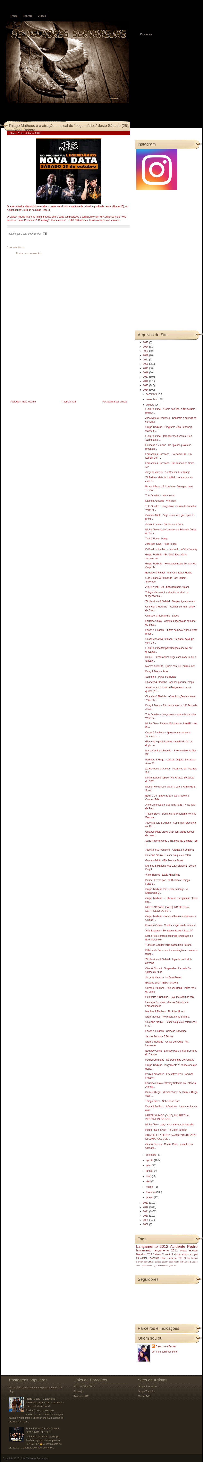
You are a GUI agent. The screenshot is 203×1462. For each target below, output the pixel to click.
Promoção (152, 1265)
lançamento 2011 (166, 1250)
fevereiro (151, 1192)
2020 (146, 363)
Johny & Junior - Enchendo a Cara (164, 524)
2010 (146, 1215)
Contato (27, 15)
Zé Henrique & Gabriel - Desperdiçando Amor (170, 601)
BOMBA (139, 1262)
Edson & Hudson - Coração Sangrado (165, 1031)
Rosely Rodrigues (165, 1265)
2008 (146, 1224)
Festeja (139, 1265)
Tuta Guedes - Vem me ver (160, 495)
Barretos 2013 (144, 1254)
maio (149, 1176)
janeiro (150, 1197)
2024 (146, 346)
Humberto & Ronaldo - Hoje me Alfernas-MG (169, 997)
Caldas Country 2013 (164, 1262)
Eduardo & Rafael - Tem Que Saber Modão (168, 572)
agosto (150, 1160)
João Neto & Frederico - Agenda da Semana (169, 849)
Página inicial (69, 401)
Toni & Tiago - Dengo (156, 538)
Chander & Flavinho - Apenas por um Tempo (169, 682)
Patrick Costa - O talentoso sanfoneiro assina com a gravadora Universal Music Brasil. (45, 1402)
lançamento (143, 1250)
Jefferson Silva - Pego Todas (160, 543)
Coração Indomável (173, 1254)
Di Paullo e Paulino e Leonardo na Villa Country (171, 549)
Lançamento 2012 (152, 1246)
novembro (152, 399)
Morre (188, 1254)
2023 (146, 351)
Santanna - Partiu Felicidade (160, 676)
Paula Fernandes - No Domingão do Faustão (169, 1059)
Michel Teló (144, 1396)
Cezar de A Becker (166, 1346)
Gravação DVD (175, 1258)
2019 (146, 368)
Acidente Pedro (183, 1246)
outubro (150, 404)
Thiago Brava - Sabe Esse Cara (162, 1101)
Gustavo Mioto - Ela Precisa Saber (164, 860)
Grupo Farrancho (147, 1386)
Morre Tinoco (191, 1258)
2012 (146, 1207)
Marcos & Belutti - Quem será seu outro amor (170, 666)
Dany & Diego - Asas (156, 671)
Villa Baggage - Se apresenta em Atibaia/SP (169, 930)
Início (14, 15)
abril (148, 1181)
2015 (146, 385)
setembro (151, 1154)
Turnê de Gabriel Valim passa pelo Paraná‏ (168, 945)
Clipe (163, 1258)
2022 (146, 355)
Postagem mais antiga (114, 401)
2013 (146, 1202)
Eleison (157, 1254)
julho (149, 1165)
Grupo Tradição (146, 1391)
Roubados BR (81, 1396)
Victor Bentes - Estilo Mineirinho (162, 874)
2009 (146, 1220)
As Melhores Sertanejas (36, 1458)
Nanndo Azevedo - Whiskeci (160, 500)
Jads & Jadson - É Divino (159, 1036)
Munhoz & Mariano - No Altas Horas (164, 1011)
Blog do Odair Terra (84, 1386)
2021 (146, 359)
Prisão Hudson (189, 1250)
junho (149, 1170)
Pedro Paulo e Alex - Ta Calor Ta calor (166, 1129)
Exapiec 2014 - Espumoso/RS (161, 982)
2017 (146, 376)
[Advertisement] (37, 370)
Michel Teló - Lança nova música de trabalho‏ (169, 1124)
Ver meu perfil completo (165, 1351)
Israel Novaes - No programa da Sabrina (167, 1016)
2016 (146, 381)
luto (175, 1265)
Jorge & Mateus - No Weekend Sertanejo (167, 472)
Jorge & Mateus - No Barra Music (163, 977)
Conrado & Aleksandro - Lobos (162, 615)
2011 (146, 1211)
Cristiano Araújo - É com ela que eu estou (168, 855)
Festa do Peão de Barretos (185, 1262)
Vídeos (41, 15)
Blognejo (78, 1391)
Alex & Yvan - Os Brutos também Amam (167, 587)
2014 (146, 389)
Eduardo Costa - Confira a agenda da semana (170, 925)
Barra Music (149, 1262)
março (149, 1186)
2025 (146, 342)
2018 (146, 372)
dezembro (152, 394)
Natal (145, 1265)
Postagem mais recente (23, 401)
